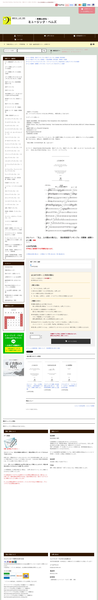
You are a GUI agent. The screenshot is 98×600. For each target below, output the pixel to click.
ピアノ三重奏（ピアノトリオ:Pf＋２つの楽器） (13, 67)
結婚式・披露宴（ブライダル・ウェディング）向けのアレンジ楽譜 (47, 63)
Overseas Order (9, 267)
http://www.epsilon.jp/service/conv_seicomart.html (16, 593)
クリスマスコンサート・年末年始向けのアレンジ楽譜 (13, 234)
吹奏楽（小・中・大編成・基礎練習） (13, 111)
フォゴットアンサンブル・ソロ (13, 144)
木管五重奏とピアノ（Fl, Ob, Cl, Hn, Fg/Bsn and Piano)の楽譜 (13, 94)
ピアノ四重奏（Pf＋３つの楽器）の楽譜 (13, 72)
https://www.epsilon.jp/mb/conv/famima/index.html (16, 586)
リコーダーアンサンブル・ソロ (13, 201)
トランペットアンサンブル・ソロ (13, 154)
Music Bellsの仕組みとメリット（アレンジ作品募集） (13, 286)
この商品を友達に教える (32, 254)
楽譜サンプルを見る (32, 111)
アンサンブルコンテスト (68, 49)
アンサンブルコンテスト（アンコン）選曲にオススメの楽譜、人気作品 (13, 240)
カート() (18, 39)
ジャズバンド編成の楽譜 (11, 221)
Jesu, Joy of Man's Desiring (43, 124)
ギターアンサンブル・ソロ (11, 191)
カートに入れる (71, 341)
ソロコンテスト (79, 49)
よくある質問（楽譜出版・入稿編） (13, 291)
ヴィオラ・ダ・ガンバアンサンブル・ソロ (13, 133)
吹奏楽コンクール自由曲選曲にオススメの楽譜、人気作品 (13, 245)
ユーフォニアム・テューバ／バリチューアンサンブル (13, 170)
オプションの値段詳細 (31, 348)
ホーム (27, 57)
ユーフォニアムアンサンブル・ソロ (40, 61)
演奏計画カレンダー (10, 270)
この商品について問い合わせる (47, 254)
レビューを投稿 (90, 406)
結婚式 (86, 49)
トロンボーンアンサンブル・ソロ (13, 161)
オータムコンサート (76, 51)
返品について (41, 348)
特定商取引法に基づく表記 (53, 348)
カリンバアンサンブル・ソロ (12, 197)
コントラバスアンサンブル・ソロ (13, 129)
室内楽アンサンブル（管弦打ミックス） (13, 99)
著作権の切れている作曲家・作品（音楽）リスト (13, 296)
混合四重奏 (34, 121)
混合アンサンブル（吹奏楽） (38, 59)
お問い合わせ (49, 36)
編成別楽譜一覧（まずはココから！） (13, 281)
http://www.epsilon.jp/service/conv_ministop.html (15, 597)
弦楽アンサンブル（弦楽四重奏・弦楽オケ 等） (13, 82)
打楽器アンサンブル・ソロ (11, 182)
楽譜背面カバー (66, 51)
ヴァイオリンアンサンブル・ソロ (13, 118)
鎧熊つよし (34, 128)
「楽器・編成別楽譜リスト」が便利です (38, 44)
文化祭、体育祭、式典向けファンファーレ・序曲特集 (13, 250)
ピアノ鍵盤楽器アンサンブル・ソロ (13, 62)
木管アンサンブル (9, 90)
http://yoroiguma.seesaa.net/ (33, 131)
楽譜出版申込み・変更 (10, 300)
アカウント (18, 36)
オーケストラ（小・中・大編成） (13, 107)
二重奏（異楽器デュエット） (12, 115)
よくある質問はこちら (87, 11)
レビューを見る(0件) (80, 406)
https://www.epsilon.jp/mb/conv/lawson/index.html (16, 590)
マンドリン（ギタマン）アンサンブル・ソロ (13, 217)
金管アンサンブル (9, 87)
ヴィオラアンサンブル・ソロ (12, 122)
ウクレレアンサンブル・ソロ (12, 194)
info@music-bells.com (55, 567)
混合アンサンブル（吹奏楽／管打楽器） (55, 57)
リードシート (8, 224)
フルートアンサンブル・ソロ (12, 137)
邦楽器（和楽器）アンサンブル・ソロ (13, 212)
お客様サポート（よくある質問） (13, 277)
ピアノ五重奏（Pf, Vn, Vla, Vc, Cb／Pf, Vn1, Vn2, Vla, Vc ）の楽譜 (13, 77)
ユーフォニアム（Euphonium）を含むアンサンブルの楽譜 (64, 61)
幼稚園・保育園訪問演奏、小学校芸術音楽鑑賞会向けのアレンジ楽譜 (13, 256)
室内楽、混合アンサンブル (37, 57)
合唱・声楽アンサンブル (11, 208)
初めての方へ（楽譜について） (13, 273)
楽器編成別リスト (79, 36)
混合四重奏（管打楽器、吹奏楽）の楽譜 (57, 59)
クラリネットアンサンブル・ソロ (13, 147)
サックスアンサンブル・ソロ (12, 150)
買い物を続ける (60, 254)
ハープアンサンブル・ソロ (11, 204)
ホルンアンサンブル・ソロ (11, 157)
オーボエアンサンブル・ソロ (12, 140)
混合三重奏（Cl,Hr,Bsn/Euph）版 (36, 142)
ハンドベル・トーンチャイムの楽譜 (13, 187)
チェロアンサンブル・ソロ (11, 125)
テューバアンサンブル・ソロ (12, 174)
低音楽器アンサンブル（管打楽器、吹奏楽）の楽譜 (13, 178)
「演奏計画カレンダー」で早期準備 (14, 44)
